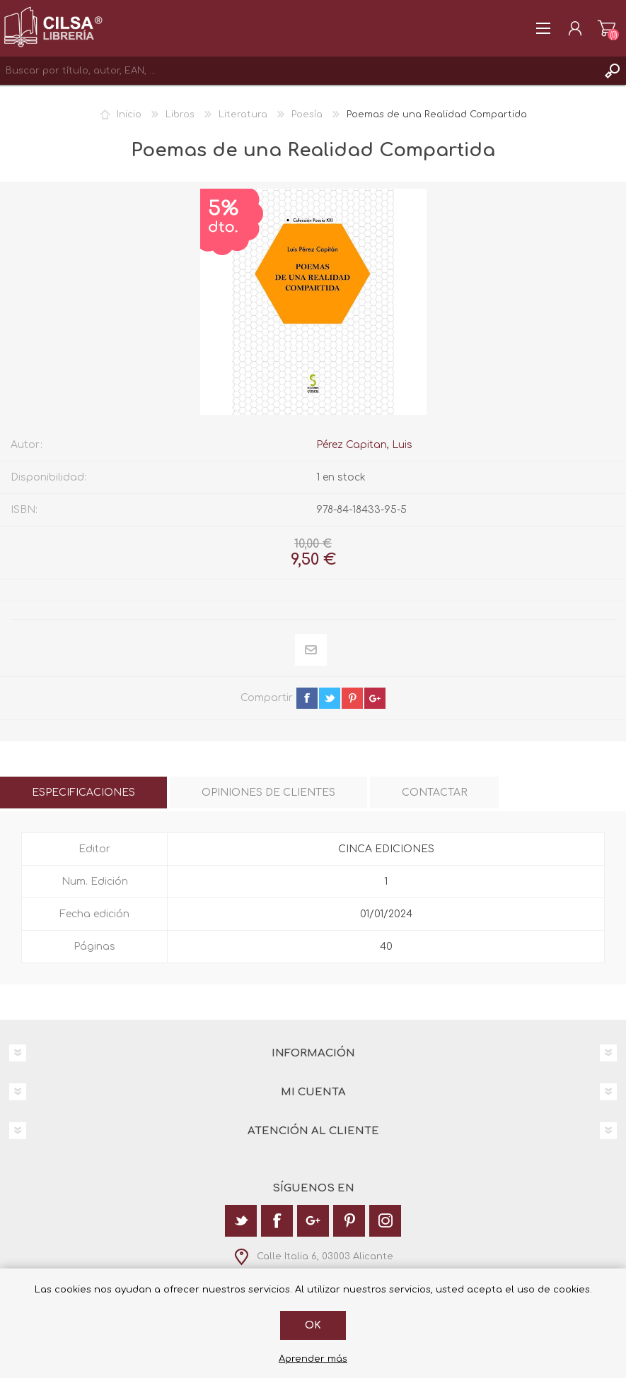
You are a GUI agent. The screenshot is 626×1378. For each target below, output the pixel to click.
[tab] (83, 792)
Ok (313, 1325)
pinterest (352, 698)
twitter (329, 698)
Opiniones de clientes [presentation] (268, 792)
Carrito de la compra (606, 28)
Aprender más (313, 1359)
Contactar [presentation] (434, 792)
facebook (307, 698)
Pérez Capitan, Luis (364, 445)
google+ (375, 698)
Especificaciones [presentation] (83, 792)
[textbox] (299, 71)
